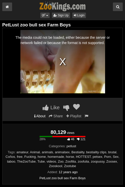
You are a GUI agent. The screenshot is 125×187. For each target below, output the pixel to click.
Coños (10, 157)
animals (47, 152)
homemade (56, 157)
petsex (97, 157)
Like (51, 107)
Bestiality (78, 152)
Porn (107, 157)
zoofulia (83, 161)
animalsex (62, 152)
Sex (115, 157)
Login (79, 15)
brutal (112, 152)
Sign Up (61, 15)
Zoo (61, 161)
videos (51, 161)
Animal (35, 152)
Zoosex (111, 161)
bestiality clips (96, 152)
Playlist (73, 116)
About (40, 116)
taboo (11, 161)
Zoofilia (70, 161)
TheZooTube (26, 161)
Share (56, 116)
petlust (71, 146)
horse (70, 157)
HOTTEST (83, 157)
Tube (41, 161)
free (19, 157)
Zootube (70, 166)
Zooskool (55, 166)
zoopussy (98, 161)
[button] (45, 15)
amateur (22, 152)
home (42, 157)
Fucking (30, 157)
